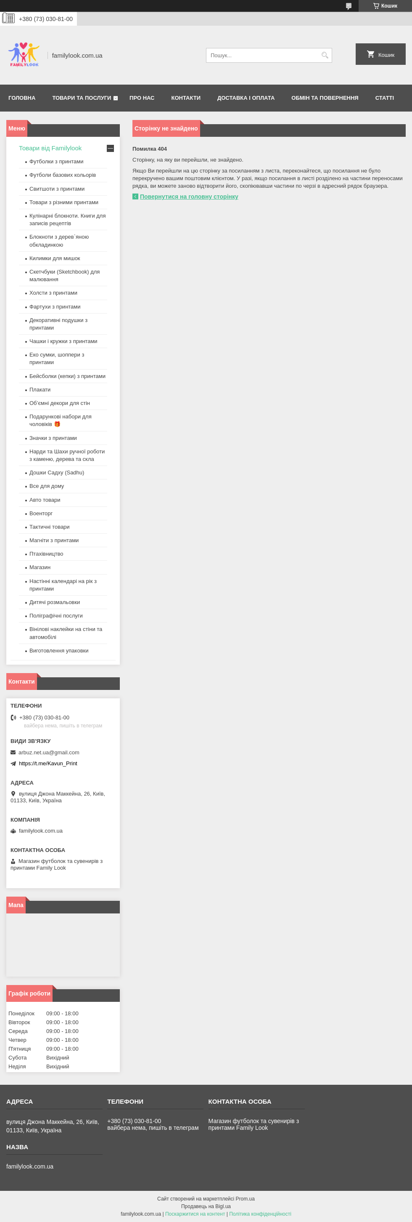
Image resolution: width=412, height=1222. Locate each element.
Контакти (186, 98)
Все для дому (46, 486)
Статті (384, 98)
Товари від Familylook (50, 148)
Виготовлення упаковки (59, 650)
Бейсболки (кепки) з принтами (67, 376)
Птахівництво (46, 554)
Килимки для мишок (54, 258)
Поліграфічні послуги (56, 615)
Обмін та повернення (324, 98)
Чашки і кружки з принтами (63, 341)
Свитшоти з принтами (57, 189)
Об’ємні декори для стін (59, 403)
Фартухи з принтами (55, 307)
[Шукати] (324, 55)
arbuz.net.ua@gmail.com (48, 752)
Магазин (39, 567)
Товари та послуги (81, 98)
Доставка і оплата (246, 98)
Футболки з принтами (56, 161)
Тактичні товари (49, 527)
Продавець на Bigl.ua (206, 1206)
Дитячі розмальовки (54, 602)
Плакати (39, 389)
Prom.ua (245, 1199)
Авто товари (44, 500)
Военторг (41, 513)
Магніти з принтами (54, 540)
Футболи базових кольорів (62, 175)
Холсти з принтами (53, 293)
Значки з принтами (53, 438)
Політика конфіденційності (260, 1214)
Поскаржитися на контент (195, 1214)
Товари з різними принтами (63, 202)
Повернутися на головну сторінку (189, 196)
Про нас (141, 98)
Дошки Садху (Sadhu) (56, 472)
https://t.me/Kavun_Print (48, 763)
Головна (21, 98)
